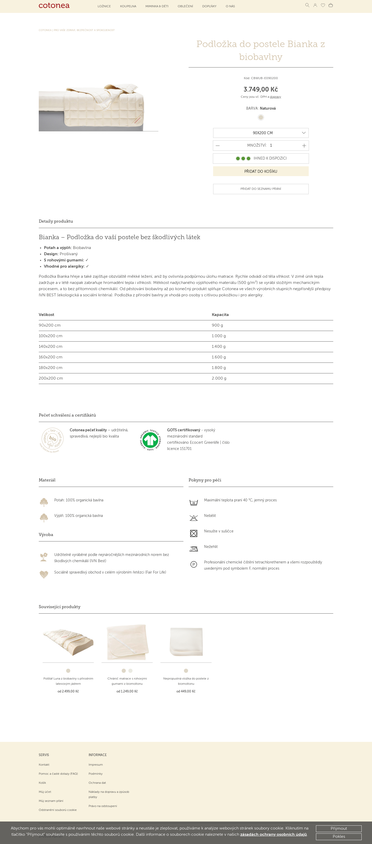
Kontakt (44, 734)
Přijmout (339, 829)
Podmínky (96, 743)
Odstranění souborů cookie (58, 779)
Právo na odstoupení (103, 775)
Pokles (339, 837)
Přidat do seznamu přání (261, 188)
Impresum (96, 734)
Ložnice (104, 6)
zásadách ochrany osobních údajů (273, 835)
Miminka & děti (156, 6)
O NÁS (230, 6)
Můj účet (45, 761)
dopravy (275, 97)
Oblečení (185, 6)
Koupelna (128, 6)
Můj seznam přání (51, 770)
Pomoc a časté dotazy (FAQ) (58, 743)
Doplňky (209, 6)
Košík (42, 752)
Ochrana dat (97, 752)
